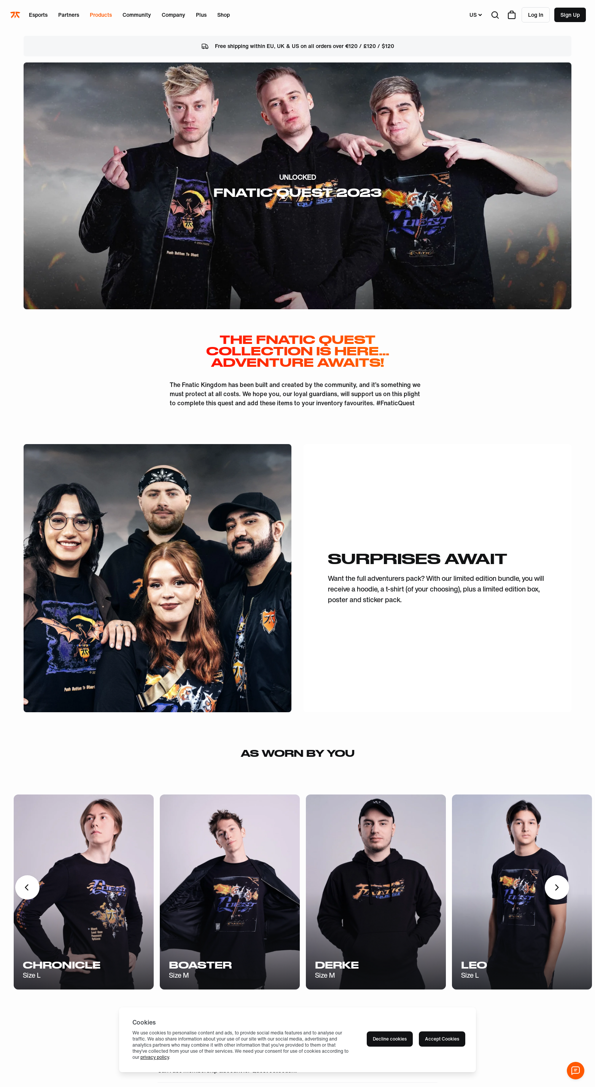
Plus (201, 15)
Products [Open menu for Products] (101, 15)
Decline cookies (390, 1039)
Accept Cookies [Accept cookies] (442, 1039)
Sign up (570, 15)
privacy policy (154, 1057)
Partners (68, 15)
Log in (535, 15)
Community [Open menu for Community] (137, 15)
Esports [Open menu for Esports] (38, 15)
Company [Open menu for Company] (173, 15)
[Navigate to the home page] (16, 14)
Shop (223, 15)
